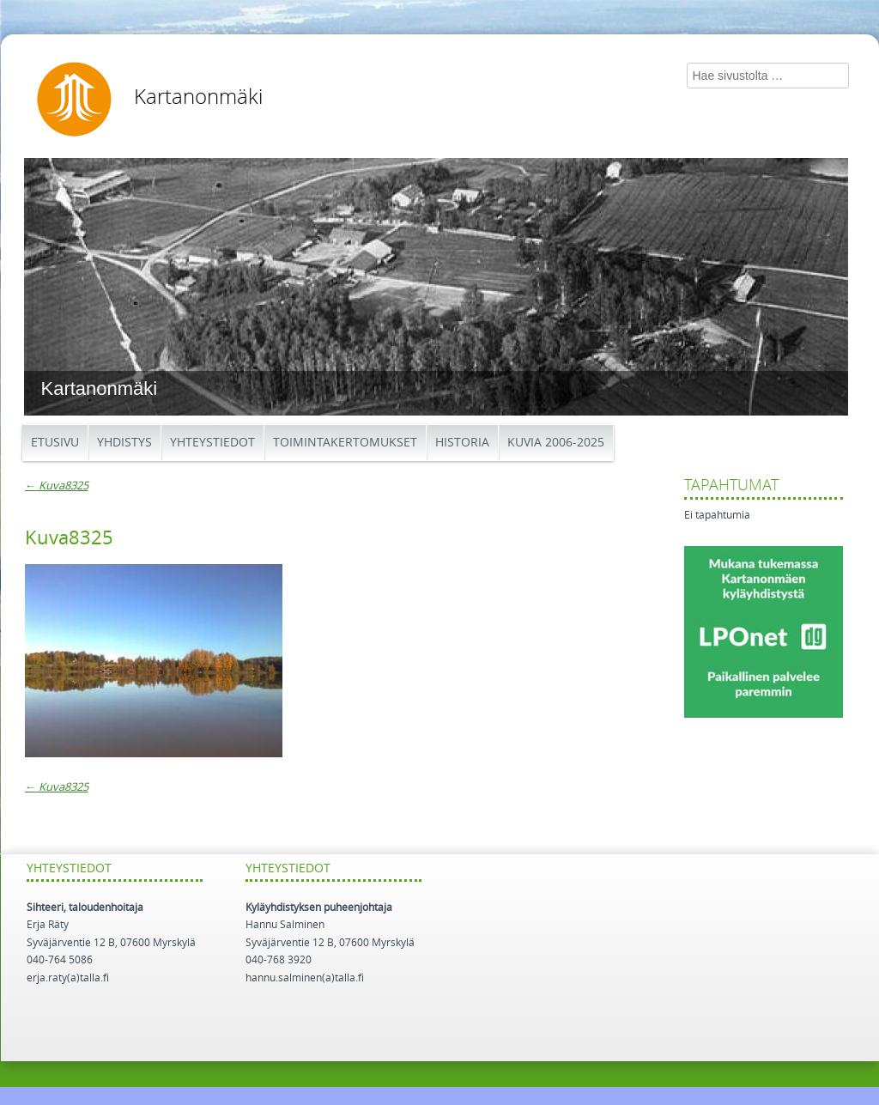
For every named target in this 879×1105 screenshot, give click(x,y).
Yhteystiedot (212, 442)
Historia (462, 442)
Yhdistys (124, 442)
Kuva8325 (56, 485)
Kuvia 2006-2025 (555, 442)
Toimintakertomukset (345, 442)
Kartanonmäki (198, 97)
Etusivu (55, 442)
